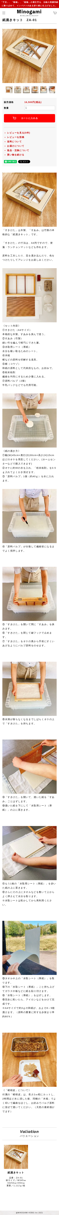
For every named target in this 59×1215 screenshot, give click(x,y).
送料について (14, 141)
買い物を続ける (15, 154)
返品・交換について (18, 150)
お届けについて (15, 146)
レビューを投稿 (15, 137)
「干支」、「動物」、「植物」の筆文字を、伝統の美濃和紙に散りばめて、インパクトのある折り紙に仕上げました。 (29, 4)
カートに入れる (29, 118)
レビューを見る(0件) (18, 132)
